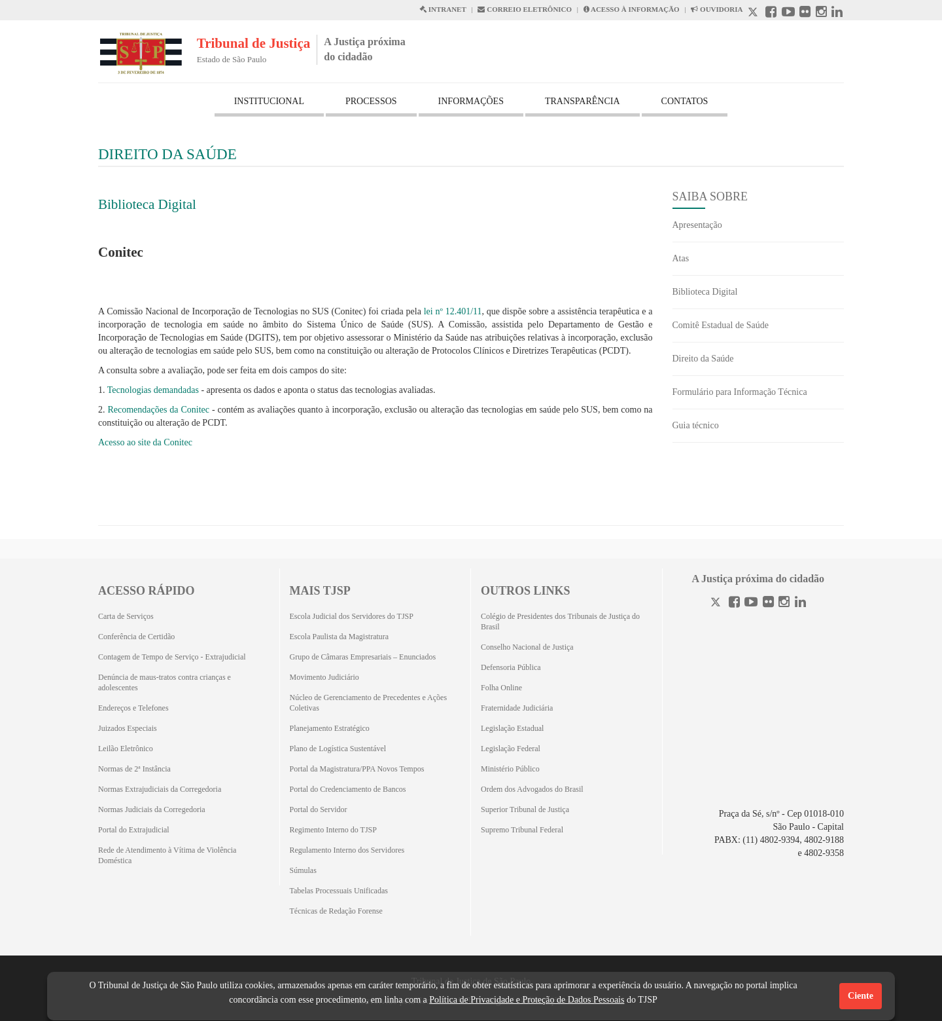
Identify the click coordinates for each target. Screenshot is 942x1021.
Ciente (860, 996)
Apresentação (697, 225)
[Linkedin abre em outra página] (837, 13)
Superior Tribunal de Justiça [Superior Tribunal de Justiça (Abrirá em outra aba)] (525, 809)
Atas (680, 258)
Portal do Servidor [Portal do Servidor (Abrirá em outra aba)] (318, 809)
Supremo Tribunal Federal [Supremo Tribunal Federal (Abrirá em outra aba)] (522, 829)
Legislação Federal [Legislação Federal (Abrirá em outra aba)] (510, 748)
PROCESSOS (371, 101)
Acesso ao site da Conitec (145, 442)
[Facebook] (734, 603)
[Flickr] (768, 603)
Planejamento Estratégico (330, 728)
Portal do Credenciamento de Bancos (348, 789)
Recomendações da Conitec (158, 410)
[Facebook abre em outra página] (771, 13)
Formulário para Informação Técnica (739, 392)
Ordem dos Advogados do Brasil (532, 789)
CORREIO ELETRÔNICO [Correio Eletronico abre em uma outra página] (525, 9)
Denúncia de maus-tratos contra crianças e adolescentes (164, 682)
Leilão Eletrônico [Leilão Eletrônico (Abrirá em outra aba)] (125, 748)
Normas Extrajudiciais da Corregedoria (159, 789)
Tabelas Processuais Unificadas (339, 890)
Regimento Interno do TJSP (333, 829)
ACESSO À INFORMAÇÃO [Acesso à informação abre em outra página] (632, 9)
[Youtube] (751, 603)
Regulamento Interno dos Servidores (347, 850)
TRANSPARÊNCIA (582, 101)
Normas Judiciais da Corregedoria (151, 809)
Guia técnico (695, 425)
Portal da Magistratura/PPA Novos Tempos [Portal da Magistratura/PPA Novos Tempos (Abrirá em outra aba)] (357, 768)
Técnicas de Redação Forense (336, 911)
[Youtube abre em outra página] (788, 13)
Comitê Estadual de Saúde (720, 325)
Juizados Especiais (127, 728)
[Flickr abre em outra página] (805, 13)
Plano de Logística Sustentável (338, 748)
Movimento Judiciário (324, 677)
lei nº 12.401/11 (453, 311)
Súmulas (303, 870)
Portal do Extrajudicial (133, 829)
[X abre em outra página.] (754, 13)
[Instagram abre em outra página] (821, 13)
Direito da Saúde (703, 358)
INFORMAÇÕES (471, 101)
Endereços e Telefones (133, 708)
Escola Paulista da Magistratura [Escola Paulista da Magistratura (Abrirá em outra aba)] (339, 636)
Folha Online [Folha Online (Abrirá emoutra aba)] (501, 687)
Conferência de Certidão (136, 636)
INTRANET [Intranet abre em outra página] (442, 9)
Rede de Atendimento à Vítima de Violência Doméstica (167, 855)
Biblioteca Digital (147, 204)
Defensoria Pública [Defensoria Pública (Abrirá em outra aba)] (511, 667)
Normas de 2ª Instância (134, 768)
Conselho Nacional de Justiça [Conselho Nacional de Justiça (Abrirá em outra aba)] (527, 647)
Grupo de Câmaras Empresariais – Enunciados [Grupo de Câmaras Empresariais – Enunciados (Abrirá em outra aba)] (363, 656)
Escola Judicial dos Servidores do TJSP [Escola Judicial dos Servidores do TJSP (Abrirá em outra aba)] (351, 616)
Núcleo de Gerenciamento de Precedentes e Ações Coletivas (368, 703)
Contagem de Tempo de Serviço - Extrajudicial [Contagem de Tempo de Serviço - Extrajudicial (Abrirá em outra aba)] (172, 656)
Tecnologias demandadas (153, 390)
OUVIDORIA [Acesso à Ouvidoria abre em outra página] (716, 9)
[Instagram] (784, 603)
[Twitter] (717, 603)
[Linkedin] (800, 603)
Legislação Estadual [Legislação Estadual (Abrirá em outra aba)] (512, 728)
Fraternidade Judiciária (517, 708)
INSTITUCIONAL (269, 101)
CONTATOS (684, 101)
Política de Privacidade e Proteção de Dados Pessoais (526, 1000)
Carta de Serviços (126, 616)
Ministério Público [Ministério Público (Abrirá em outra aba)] (510, 768)
